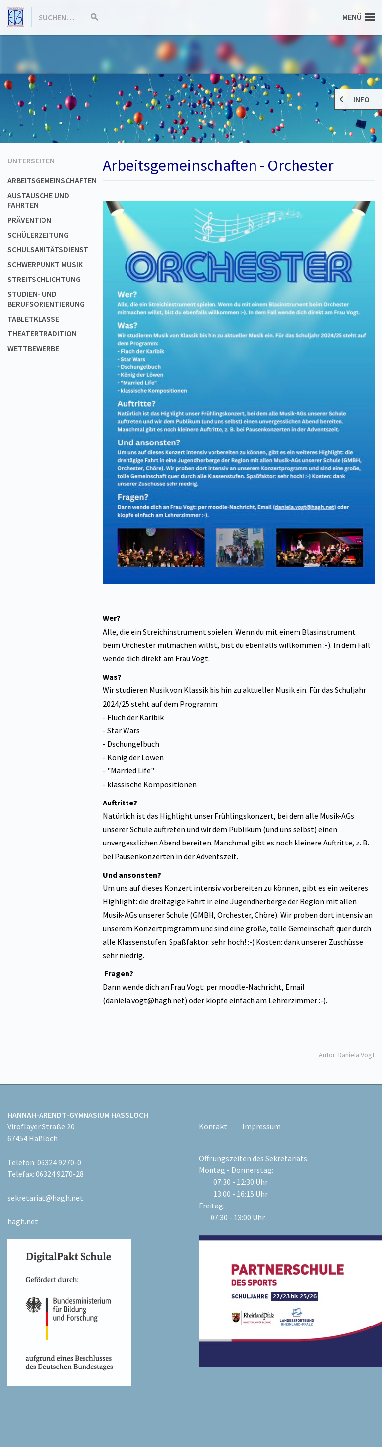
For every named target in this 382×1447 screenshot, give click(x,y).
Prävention (29, 220)
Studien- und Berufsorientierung (46, 299)
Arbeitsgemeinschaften (52, 180)
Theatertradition (42, 333)
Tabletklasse (33, 318)
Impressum (261, 1126)
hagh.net (22, 1221)
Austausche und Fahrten (38, 200)
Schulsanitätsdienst (47, 249)
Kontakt (213, 1126)
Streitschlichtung (44, 279)
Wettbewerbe (33, 348)
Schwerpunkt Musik (45, 264)
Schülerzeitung (38, 235)
